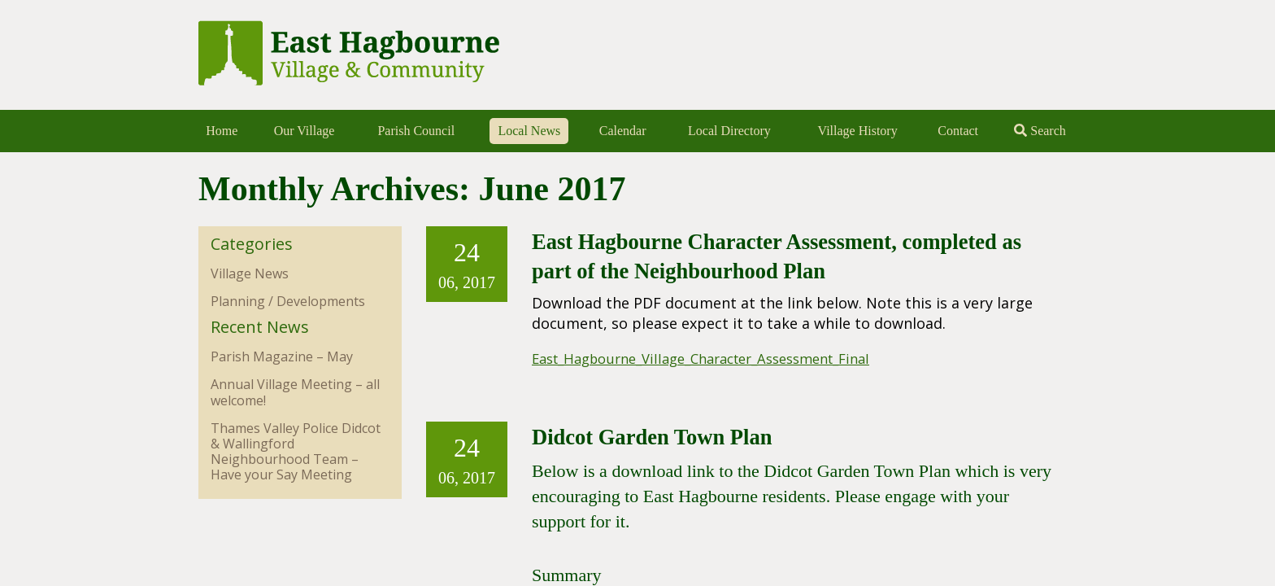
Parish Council (416, 131)
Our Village (304, 131)
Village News (250, 273)
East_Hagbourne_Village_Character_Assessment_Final (719, 358)
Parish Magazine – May (282, 356)
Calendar (622, 131)
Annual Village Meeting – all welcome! (295, 392)
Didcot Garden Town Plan (667, 435)
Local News (529, 131)
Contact (958, 131)
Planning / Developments (288, 301)
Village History (858, 131)
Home (221, 131)
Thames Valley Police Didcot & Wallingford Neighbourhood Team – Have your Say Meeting (296, 451)
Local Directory (729, 131)
